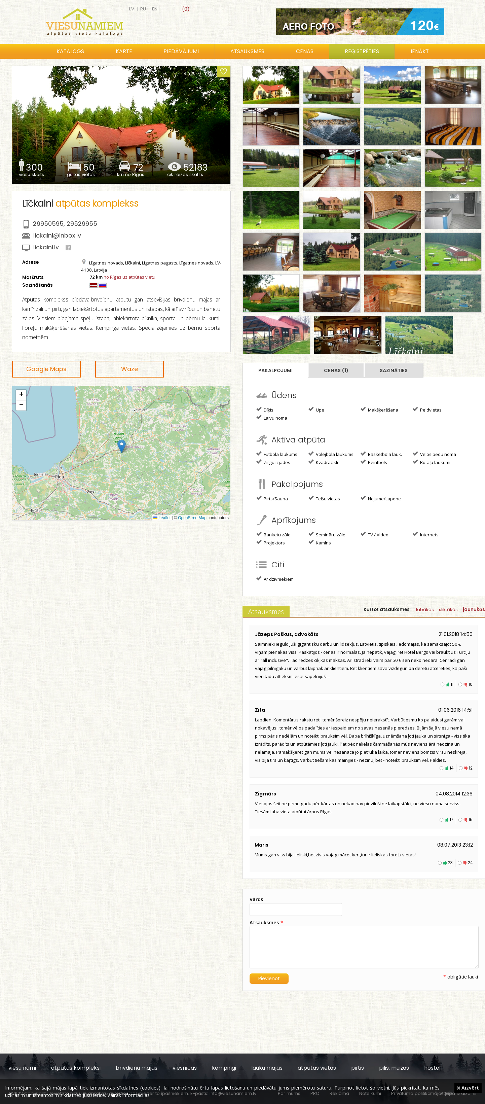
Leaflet (162, 517)
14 (452, 768)
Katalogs (70, 51)
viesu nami (22, 1068)
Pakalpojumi (275, 370)
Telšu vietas (324, 498)
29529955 (82, 223)
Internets (426, 534)
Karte (124, 51)
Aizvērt (468, 1087)
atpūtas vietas (317, 1068)
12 (471, 768)
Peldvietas (427, 409)
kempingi (224, 1068)
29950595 (48, 223)
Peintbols (374, 462)
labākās (425, 609)
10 (471, 684)
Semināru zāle (326, 534)
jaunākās (474, 609)
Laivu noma (271, 417)
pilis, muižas (394, 1068)
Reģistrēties (362, 51)
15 (471, 819)
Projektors (270, 542)
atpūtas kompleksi (76, 1068)
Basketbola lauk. (381, 454)
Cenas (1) (336, 370)
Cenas (304, 51)
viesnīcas (185, 1068)
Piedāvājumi (181, 51)
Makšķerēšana (379, 409)
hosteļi (433, 1068)
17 (451, 819)
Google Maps (46, 369)
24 (470, 862)
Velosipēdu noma (434, 454)
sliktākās (448, 609)
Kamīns (319, 542)
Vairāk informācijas (128, 1095)
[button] (121, 446)
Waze (129, 369)
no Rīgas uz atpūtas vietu (129, 277)
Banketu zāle (273, 534)
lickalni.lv (46, 247)
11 (452, 684)
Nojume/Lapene (381, 498)
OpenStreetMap (192, 517)
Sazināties (394, 370)
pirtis (357, 1068)
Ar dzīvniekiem (275, 578)
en (154, 9)
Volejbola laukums (330, 454)
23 (450, 862)
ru (143, 9)
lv (131, 9)
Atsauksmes (247, 51)
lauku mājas (267, 1068)
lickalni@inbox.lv (57, 235)
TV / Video (374, 534)
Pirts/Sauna (272, 498)
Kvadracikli (323, 462)
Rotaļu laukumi (431, 462)
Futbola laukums (276, 454)
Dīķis (264, 409)
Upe (316, 409)
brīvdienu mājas (136, 1068)
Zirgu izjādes (273, 462)
